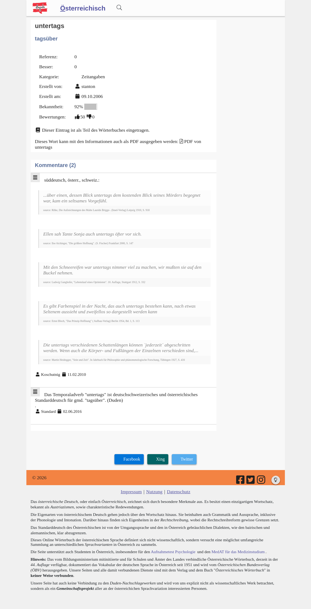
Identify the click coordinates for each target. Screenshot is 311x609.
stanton (88, 86)
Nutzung (154, 491)
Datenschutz (178, 491)
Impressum (131, 491)
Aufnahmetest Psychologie (173, 551)
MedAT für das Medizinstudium (238, 551)
